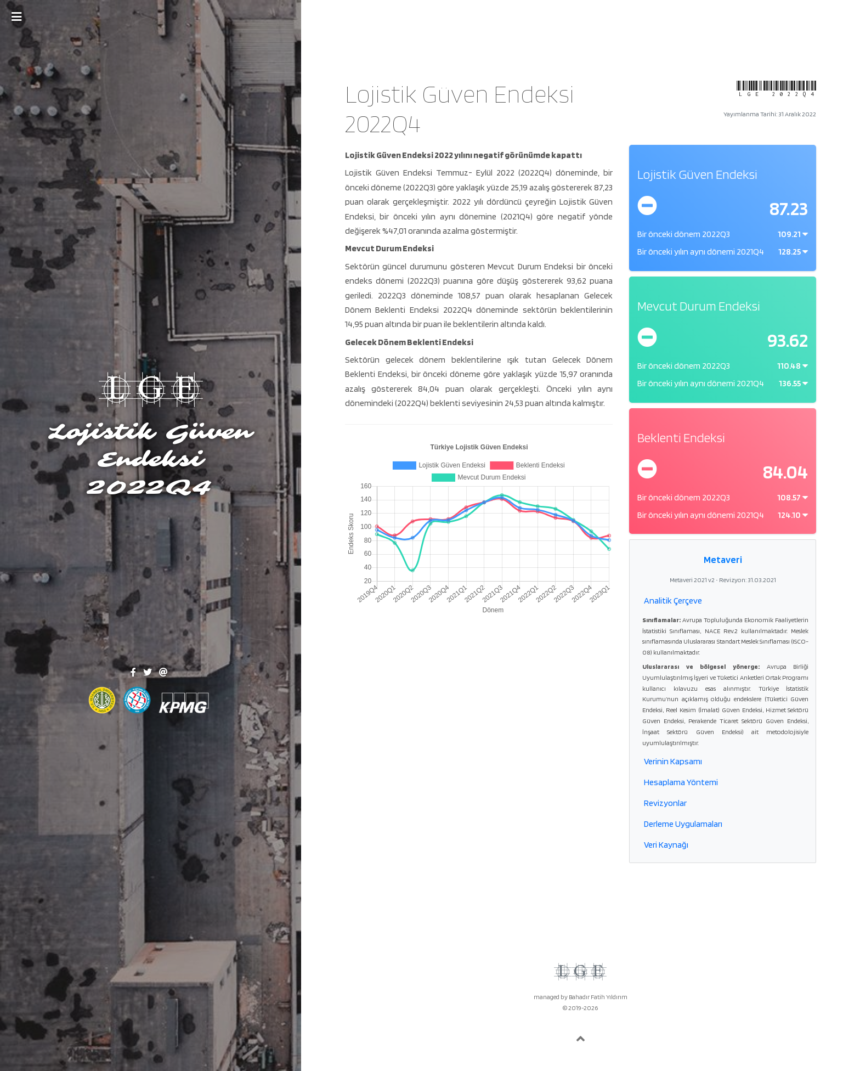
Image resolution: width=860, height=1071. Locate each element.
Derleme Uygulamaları (683, 824)
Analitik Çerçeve (673, 600)
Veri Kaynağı (666, 844)
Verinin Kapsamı (673, 761)
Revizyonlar (665, 803)
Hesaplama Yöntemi (681, 782)
